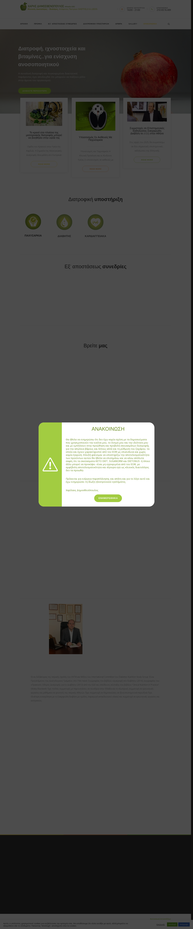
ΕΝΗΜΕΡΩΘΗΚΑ (108, 498)
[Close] (153, 423)
